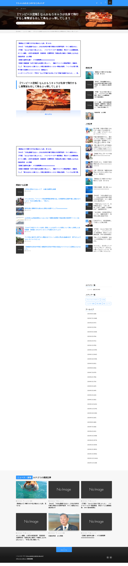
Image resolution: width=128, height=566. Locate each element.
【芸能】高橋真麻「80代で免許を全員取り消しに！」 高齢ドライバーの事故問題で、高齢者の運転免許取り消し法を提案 (48, 65)
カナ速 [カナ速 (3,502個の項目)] (103, 301)
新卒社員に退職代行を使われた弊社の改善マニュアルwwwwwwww (46, 210)
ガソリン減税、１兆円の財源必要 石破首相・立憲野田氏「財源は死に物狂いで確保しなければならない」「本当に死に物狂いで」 (48, 55)
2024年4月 (90, 386)
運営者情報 (31, 562)
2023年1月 (90, 453)
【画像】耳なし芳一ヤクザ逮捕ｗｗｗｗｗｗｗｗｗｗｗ (102, 156)
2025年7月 (90, 320)
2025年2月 (90, 342)
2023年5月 (90, 435)
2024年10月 (90, 360)
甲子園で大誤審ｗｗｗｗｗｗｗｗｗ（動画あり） (33, 71)
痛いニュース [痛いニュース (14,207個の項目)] (106, 305)
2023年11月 (90, 409)
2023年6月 (90, 431)
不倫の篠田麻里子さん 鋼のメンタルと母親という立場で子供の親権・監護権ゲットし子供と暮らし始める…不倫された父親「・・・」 (102, 142)
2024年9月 (90, 364)
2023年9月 (90, 417)
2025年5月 (90, 328)
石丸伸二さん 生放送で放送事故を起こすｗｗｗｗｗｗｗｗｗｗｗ (102, 165)
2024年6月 (90, 377)
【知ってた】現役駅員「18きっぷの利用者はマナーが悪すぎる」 (102, 241)
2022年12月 (90, 457)
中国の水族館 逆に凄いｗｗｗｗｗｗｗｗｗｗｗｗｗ (102, 189)
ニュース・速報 (29, 24)
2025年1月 (90, 346)
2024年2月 (90, 395)
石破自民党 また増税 (25, 58)
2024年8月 (90, 368)
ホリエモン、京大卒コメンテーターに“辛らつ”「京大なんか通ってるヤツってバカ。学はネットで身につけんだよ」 (102, 250)
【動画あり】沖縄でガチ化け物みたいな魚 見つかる (34, 45)
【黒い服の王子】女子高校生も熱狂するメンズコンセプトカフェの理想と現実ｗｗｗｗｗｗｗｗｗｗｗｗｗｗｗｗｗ (102, 149)
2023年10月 (90, 413)
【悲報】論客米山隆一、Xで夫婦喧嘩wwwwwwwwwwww (36, 61)
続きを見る (48, 116)
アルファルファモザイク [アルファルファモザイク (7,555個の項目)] (93, 301)
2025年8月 (90, 315)
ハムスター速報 (39, 24)
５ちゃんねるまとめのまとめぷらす (35, 559)
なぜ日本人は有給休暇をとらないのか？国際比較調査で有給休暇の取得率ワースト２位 (52, 220)
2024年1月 (90, 400)
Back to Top (64, 553)
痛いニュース (60, 500)
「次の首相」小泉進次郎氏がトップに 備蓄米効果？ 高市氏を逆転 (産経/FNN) (102, 215)
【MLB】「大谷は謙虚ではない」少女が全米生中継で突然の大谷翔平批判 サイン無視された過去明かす (48, 48)
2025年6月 (90, 324)
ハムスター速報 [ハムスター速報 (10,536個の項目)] (91, 305)
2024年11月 (90, 355)
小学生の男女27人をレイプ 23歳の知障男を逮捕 (40, 191)
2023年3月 (90, 444)
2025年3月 (90, 337)
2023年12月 (90, 404)
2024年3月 (90, 391)
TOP (17, 8)
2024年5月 (90, 382)
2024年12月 (90, 351)
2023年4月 (90, 440)
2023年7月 (90, 426)
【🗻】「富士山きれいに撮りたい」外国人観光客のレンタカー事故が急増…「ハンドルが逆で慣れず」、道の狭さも (48, 68)
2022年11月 (90, 462)
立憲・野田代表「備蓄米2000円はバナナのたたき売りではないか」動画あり (102, 174)
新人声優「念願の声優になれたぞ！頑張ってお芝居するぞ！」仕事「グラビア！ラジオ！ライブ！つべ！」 (102, 132)
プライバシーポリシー (22, 562)
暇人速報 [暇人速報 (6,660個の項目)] (99, 305)
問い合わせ (24, 8)
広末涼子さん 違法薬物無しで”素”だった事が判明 (102, 223)
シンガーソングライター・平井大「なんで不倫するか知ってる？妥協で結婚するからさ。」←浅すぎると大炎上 (48, 75)
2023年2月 (90, 449)
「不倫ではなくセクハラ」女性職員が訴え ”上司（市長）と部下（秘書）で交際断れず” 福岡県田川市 (102, 208)
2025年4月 (90, 333)
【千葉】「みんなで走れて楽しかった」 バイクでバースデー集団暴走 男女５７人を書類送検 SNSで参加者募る (48, 51)
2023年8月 (90, 422)
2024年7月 (90, 373)
